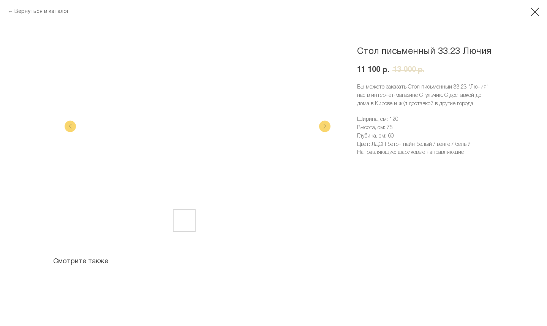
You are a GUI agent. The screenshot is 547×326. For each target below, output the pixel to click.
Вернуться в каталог (41, 11)
